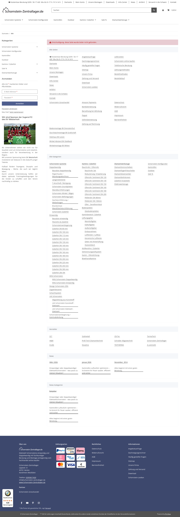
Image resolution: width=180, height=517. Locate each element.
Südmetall (86, 336)
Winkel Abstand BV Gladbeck (60, 141)
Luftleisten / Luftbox (92, 235)
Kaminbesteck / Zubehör (91, 214)
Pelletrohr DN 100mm (93, 201)
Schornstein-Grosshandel (59, 102)
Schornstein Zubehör (60, 212)
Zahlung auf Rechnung (91, 124)
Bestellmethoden (121, 74)
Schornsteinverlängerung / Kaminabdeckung (59, 316)
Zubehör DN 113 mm (60, 235)
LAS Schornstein (55, 296)
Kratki (51, 345)
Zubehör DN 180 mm (60, 256)
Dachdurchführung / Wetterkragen (60, 201)
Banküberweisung (89, 107)
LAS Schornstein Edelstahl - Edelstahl (63, 310)
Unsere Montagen (95, 2)
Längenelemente (58, 180)
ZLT (50, 336)
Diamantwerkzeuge (9, 73)
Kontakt (173, 2)
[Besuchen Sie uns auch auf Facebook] (21, 503)
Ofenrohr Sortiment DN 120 (95, 177)
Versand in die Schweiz (158, 2)
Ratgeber (53, 391)
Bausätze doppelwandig (61, 170)
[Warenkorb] (172, 10)
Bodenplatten (87, 208)
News (133, 2)
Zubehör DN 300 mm (60, 269)
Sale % (150, 174)
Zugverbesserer (55, 289)
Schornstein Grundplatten (62, 186)
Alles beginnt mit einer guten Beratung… (125, 369)
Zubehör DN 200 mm (60, 259)
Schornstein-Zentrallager (156, 341)
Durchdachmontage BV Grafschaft (62, 132)
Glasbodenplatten (92, 211)
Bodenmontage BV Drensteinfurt (62, 128)
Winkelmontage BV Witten (59, 145)
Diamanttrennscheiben (123, 167)
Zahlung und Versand (90, 78)
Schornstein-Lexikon (90, 87)
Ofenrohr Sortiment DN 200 (95, 194)
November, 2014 (120, 362)
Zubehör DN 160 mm (60, 252)
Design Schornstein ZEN (58, 286)
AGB (116, 111)
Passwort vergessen (9, 109)
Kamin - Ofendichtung (90, 255)
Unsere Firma (87, 74)
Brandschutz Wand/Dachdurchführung (62, 207)
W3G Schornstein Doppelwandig (64, 279)
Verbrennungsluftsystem (91, 252)
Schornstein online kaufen (124, 61)
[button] (163, 10)
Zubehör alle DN (58, 273)
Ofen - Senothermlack (93, 204)
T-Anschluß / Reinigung (61, 183)
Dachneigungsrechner (90, 61)
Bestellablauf (119, 78)
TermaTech (151, 336)
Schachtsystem (55, 293)
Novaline (85, 345)
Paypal (84, 115)
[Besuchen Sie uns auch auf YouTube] (27, 503)
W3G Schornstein (56, 276)
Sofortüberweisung (89, 120)
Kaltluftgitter (90, 225)
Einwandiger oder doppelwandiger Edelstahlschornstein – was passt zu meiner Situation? (63, 370)
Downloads (110, 2)
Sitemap (85, 70)
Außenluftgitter (91, 228)
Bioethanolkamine (89, 258)
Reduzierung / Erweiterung (95, 174)
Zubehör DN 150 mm (60, 249)
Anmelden (20, 103)
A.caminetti (151, 345)
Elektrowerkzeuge (121, 184)
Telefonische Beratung (123, 65)
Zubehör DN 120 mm (60, 239)
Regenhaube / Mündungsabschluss (60, 175)
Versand (48, 508)
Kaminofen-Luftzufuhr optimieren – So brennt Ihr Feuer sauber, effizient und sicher (96, 370)
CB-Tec (117, 336)
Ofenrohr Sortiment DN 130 (95, 181)
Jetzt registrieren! (16, 112)
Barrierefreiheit (120, 120)
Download (86, 83)
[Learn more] (23, 10)
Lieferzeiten (119, 57)
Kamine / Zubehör (9, 64)
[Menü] (11, 490)
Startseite (68, 2)
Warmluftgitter (90, 221)
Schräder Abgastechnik (123, 341)
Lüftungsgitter (87, 218)
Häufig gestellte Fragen (91, 65)
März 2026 (53, 362)
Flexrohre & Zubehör (60, 222)
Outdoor (151, 170)
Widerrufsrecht (120, 107)
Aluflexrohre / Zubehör (91, 248)
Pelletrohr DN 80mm (93, 197)
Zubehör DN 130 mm (60, 242)
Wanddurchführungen (61, 190)
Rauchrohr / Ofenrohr (90, 167)
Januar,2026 (86, 362)
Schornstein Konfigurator (158, 164)
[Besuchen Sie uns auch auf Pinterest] (33, 503)
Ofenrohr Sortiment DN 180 (95, 191)
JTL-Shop (168, 514)
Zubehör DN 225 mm (60, 262)
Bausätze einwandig (60, 218)
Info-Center (122, 2)
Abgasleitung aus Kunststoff (63, 300)
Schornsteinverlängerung (62, 225)
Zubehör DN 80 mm (60, 229)
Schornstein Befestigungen (62, 197)
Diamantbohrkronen (122, 177)
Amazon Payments (89, 102)
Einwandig (53, 215)
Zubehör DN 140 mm (60, 245)
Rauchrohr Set (90, 170)
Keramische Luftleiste (93, 238)
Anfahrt (142, 2)
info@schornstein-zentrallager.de (32, 480)
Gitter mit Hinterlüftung (94, 241)
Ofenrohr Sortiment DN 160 (95, 187)
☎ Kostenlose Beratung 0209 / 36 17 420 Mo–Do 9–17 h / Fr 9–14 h (34, 2)
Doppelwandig (55, 167)
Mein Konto (80, 2)
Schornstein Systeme (10, 47)
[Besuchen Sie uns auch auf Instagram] (38, 503)
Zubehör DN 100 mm (60, 232)
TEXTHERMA (119, 345)
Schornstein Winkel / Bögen (63, 193)
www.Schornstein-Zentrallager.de (32, 482)
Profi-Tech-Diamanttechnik (92, 341)
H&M (51, 341)
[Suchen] (101, 10)
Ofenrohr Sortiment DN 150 (95, 184)
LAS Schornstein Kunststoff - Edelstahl (63, 304)
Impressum (118, 115)
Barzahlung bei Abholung (92, 111)
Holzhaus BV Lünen (57, 137)
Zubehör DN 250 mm (60, 266)
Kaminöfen (152, 167)
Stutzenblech (90, 245)
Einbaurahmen (90, 231)
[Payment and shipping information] (60, 450)
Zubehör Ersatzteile (122, 181)
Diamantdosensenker (122, 174)
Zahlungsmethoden (122, 70)
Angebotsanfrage (88, 57)
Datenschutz (119, 102)
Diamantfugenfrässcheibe (124, 170)
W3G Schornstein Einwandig (63, 283)
